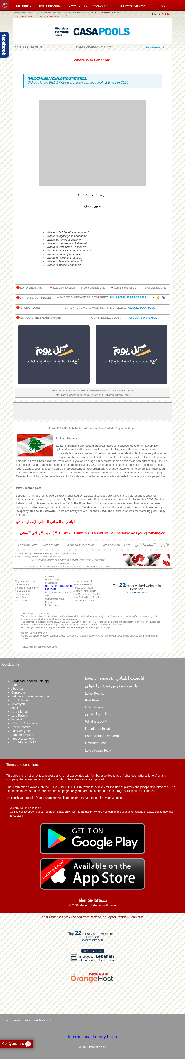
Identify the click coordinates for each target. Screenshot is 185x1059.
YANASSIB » (101, 5)
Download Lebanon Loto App (30, 681)
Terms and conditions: (23, 765)
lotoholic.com (43, 1020)
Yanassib (17, 719)
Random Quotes (22, 734)
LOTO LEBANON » (49, 5)
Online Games (20, 727)
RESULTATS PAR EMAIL (132, 5)
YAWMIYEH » (77, 5)
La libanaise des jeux (67, 563)
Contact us (18, 692)
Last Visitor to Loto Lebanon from (92, 917)
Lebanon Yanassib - (115, 678)
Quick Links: (11, 664)
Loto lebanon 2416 (23, 742)
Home (15, 685)
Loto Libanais (20, 711)
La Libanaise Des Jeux (104, 12)
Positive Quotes (21, 731)
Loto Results (19, 715)
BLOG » (160, 5)
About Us (17, 688)
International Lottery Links (92, 1036)
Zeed (14, 708)
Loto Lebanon (20, 700)
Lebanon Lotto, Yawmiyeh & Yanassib (68, 811)
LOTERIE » (23, 5)
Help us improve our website (30, 696)
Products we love (22, 738)
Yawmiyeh (18, 704)
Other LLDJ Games (24, 723)
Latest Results (94, 693)
